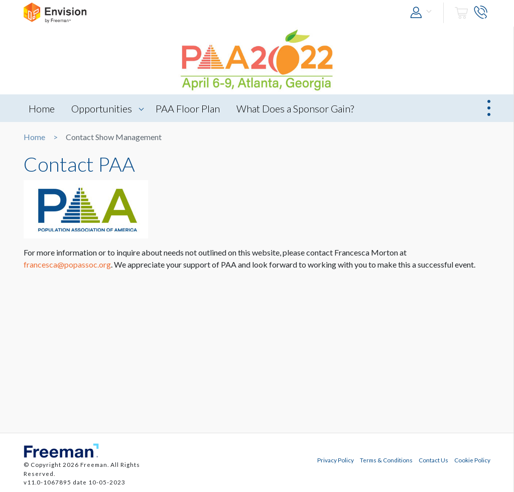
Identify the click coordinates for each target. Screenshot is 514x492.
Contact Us (433, 459)
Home (42, 108)
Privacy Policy (335, 459)
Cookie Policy (472, 459)
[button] (423, 13)
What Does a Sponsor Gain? (295, 108)
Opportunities (101, 108)
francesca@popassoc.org (67, 264)
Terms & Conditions (386, 459)
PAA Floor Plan (188, 108)
